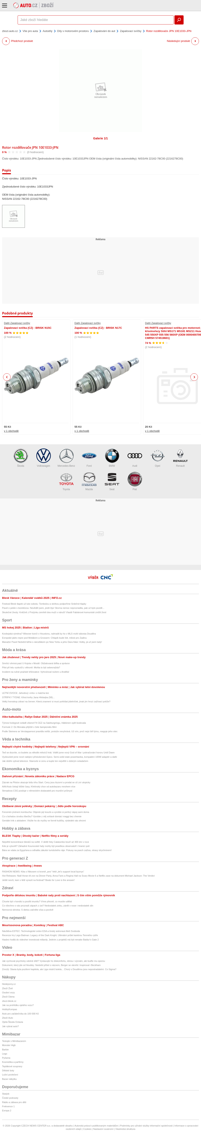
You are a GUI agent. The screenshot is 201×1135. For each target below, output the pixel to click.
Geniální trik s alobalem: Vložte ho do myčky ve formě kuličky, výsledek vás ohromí (44, 820)
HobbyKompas (9, 1009)
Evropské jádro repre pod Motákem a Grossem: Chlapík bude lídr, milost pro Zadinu (44, 638)
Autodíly (47, 31)
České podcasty (10, 1098)
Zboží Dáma (8, 996)
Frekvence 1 (8, 1106)
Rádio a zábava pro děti (14, 1102)
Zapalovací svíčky (130, 31)
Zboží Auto (7, 1018)
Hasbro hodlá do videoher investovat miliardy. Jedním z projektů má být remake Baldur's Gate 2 (50, 939)
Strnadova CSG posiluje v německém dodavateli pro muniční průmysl (37, 790)
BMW (112, 457)
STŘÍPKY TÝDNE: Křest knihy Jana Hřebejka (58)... (28, 697)
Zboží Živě (7, 988)
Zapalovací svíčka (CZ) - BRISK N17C (98, 327)
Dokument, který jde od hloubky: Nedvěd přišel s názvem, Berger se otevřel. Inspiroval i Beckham (51, 965)
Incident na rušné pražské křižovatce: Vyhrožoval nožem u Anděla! (35, 672)
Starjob (5, 1093)
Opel (157, 457)
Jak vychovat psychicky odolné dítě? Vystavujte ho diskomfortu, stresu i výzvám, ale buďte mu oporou (53, 961)
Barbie (5, 1049)
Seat (112, 481)
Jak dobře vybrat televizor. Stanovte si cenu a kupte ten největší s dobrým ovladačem (45, 761)
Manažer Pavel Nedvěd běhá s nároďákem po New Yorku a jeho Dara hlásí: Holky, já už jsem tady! (52, 642)
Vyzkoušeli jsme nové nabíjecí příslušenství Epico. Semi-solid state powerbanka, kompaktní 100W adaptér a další (59, 757)
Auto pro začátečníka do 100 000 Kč (20, 1013)
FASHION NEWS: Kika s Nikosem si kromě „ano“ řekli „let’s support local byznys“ (43, 871)
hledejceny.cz (9, 984)
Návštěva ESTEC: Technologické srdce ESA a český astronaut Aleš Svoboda (41, 931)
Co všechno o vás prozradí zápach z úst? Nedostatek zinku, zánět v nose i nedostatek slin (47, 905)
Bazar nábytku (9, 1079)
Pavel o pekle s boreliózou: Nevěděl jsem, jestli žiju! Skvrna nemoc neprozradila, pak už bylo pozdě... (53, 608)
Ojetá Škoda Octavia (12, 1022)
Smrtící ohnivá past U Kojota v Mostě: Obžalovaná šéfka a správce (36, 663)
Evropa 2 (6, 1110)
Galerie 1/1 (100, 138)
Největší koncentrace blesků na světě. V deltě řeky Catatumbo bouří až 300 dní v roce (45, 842)
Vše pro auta (30, 31)
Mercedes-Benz (66, 457)
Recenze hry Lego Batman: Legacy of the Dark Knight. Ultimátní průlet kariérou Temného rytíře (50, 935)
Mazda (89, 481)
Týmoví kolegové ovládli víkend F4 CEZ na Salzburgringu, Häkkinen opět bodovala (44, 723)
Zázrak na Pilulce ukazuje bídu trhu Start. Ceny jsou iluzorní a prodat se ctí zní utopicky (46, 782)
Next (194, 377)
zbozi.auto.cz (10, 31)
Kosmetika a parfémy (12, 1062)
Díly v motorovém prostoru (73, 31)
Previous (7, 377)
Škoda (20, 457)
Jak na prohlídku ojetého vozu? (18, 1005)
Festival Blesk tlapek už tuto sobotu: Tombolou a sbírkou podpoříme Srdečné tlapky (44, 604)
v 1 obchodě (11, 430)
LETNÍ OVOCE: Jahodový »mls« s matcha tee (25, 693)
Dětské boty (8, 1070)
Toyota (66, 481)
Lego (4, 1053)
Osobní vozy (8, 992)
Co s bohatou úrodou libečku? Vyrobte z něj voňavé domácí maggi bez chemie (42, 816)
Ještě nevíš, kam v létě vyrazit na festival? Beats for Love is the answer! (38, 880)
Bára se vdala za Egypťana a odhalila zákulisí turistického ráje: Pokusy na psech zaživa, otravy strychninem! (57, 850)
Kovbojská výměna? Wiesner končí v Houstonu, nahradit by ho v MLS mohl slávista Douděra (49, 633)
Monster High (9, 1045)
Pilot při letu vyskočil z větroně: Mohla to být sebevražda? (31, 667)
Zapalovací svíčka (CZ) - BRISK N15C (27, 327)
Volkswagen (43, 457)
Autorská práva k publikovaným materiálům (96, 1125)
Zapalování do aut (104, 31)
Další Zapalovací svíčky (17, 323)
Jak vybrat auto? (10, 1026)
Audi (135, 457)
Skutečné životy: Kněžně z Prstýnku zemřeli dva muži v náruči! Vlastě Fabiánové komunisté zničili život (54, 612)
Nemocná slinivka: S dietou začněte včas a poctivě (27, 909)
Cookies (87, 1129)
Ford (89, 457)
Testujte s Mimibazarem (14, 1041)
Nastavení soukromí (103, 1129)
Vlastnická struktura (125, 1129)
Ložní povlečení (10, 1074)
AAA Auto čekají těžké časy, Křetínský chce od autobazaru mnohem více (38, 786)
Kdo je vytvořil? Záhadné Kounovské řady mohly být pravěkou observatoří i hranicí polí (46, 846)
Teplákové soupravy (12, 1066)
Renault (180, 457)
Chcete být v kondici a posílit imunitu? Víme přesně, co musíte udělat (37, 901)
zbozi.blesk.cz (9, 1001)
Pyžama (6, 1058)
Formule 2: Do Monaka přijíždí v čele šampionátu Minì (29, 727)
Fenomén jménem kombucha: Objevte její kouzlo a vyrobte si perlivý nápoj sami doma (45, 812)
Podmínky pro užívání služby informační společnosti (146, 1125)
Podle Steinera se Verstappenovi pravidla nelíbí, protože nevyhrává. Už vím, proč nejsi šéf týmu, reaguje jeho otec (59, 731)
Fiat (135, 481)
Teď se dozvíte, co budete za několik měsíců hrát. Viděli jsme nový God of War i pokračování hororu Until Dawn (58, 752)
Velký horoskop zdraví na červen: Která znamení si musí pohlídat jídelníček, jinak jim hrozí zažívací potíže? (56, 701)
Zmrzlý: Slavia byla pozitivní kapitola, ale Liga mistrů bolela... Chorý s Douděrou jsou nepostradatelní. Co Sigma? (59, 969)
